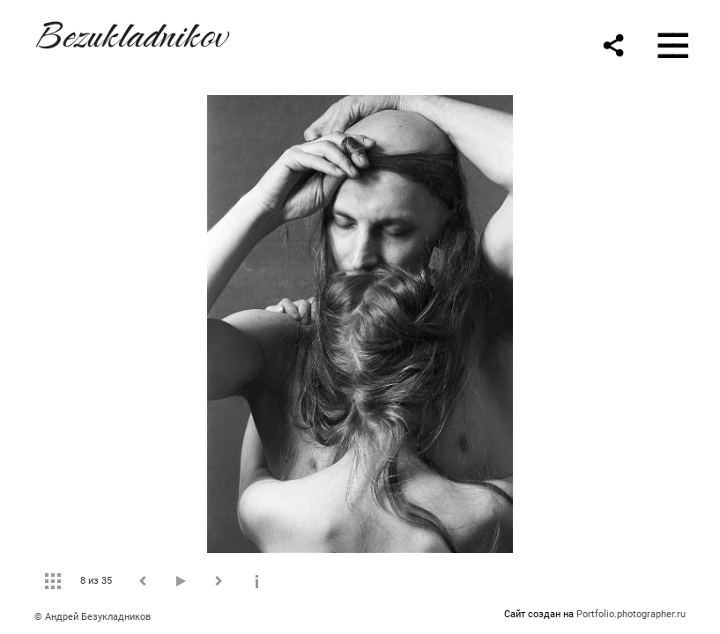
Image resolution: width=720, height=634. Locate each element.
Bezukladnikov (130, 32)
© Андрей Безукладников (92, 617)
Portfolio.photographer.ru (631, 614)
